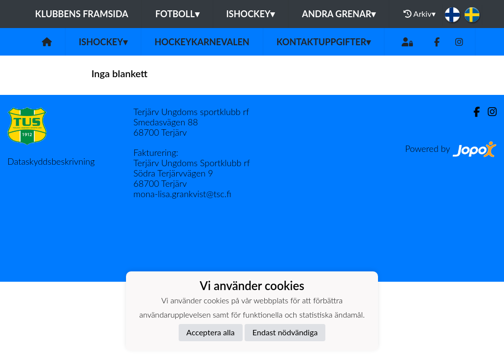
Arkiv (419, 14)
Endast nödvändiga (285, 332)
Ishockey (250, 13)
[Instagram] (459, 42)
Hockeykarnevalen (202, 41)
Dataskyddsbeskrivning (50, 161)
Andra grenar (339, 13)
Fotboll (177, 13)
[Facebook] (436, 42)
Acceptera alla (211, 332)
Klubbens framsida (81, 13)
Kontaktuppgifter (324, 41)
